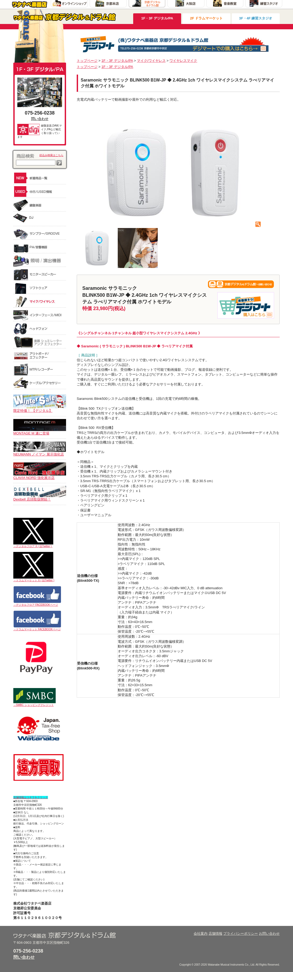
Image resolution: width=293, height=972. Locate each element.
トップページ (87, 61)
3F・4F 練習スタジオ (255, 18)
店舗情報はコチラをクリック (30, 797)
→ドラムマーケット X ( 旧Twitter (33, 580)
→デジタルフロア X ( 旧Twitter (31, 546)
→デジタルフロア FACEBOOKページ (35, 604)
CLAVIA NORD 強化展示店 (39, 476)
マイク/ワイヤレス (151, 61)
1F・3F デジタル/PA (157, 18)
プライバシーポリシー (240, 934)
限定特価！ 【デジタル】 (39, 409)
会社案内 (200, 934)
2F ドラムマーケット (206, 18)
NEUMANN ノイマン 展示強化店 (39, 452)
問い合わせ (39, 119)
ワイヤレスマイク (183, 61)
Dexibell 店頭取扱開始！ (39, 497)
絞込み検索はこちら (51, 155)
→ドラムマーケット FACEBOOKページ (37, 629)
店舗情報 (215, 934)
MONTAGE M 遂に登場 (39, 431)
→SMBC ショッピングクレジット (33, 704)
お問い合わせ (269, 934)
